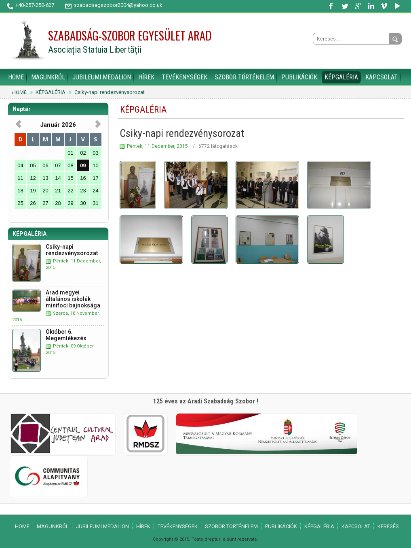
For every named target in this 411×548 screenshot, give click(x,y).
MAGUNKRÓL (48, 77)
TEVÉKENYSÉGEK (184, 77)
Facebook (332, 6)
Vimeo (384, 6)
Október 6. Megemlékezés (66, 334)
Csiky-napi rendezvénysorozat (109, 92)
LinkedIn (371, 6)
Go (395, 39)
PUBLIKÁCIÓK (299, 77)
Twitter (345, 6)
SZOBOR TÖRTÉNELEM (244, 77)
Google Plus (358, 6)
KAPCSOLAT (381, 77)
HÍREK (146, 77)
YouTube (397, 6)
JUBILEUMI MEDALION (101, 77)
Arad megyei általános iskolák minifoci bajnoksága (73, 299)
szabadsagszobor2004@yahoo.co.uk (118, 5)
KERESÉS (20, 89)
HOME (16, 77)
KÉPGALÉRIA (341, 77)
